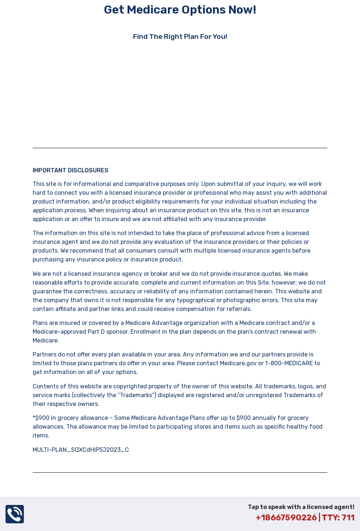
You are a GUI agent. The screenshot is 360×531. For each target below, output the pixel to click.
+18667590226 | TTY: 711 (305, 518)
